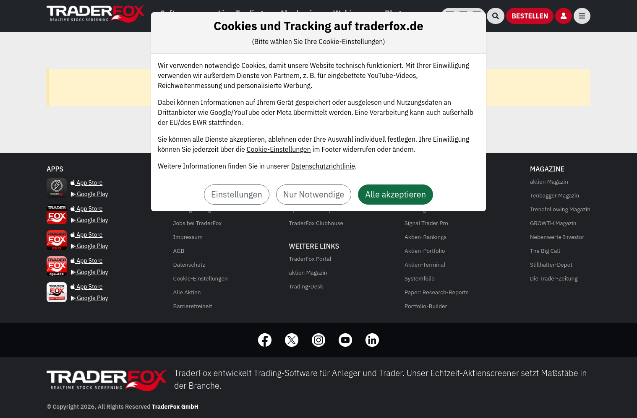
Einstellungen (236, 194)
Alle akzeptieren (395, 194)
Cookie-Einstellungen (279, 149)
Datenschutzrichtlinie (323, 166)
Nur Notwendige (314, 194)
